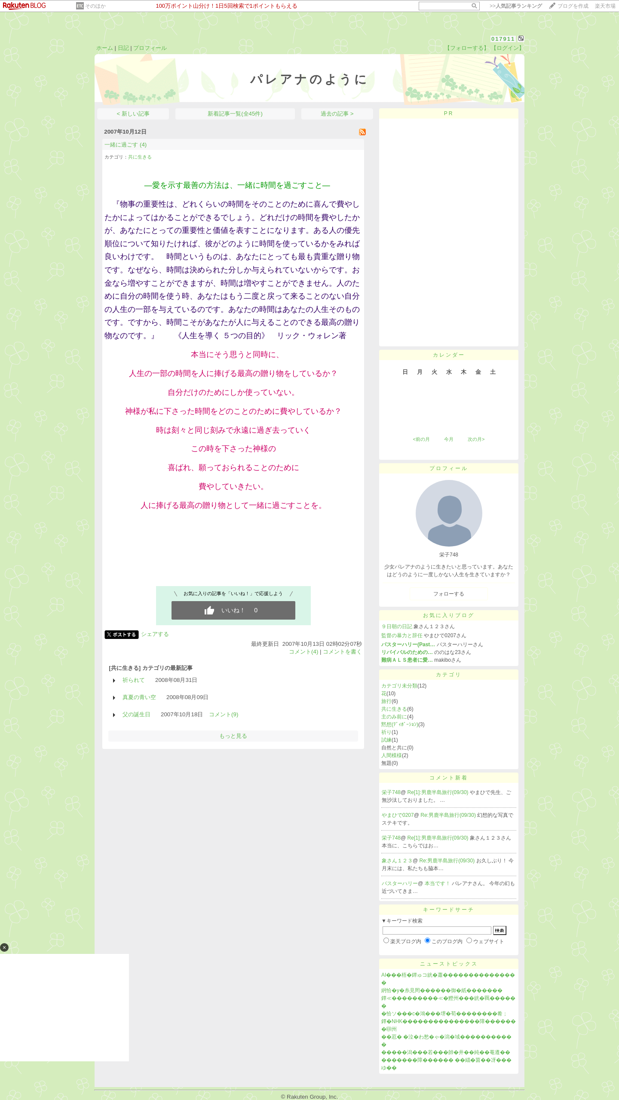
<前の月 (421, 439)
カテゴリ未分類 (399, 686)
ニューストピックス (449, 964)
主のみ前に (394, 717)
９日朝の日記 (396, 626)
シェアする (155, 634)
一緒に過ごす (121, 144)
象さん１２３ (397, 861)
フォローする (448, 594)
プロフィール (150, 48)
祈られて (134, 680)
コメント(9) (223, 714)
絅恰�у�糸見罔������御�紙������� (442, 990)
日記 (123, 48)
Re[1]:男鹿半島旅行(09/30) (439, 792)
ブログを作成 (573, 6)
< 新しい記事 (133, 113)
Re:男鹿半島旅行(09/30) (448, 815)
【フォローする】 (466, 48)
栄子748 (391, 792)
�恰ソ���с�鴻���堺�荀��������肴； (444, 1014)
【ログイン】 (507, 48)
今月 (449, 439)
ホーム (104, 48)
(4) (143, 144)
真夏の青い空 (139, 697)
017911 (503, 39)
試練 (386, 740)
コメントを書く (342, 651)
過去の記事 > (337, 113)
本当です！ (438, 883)
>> (516, 6)
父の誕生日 (136, 714)
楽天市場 (605, 6)
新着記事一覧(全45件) (235, 113)
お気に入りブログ (449, 615)
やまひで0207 (398, 815)
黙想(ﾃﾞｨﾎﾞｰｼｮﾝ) (399, 724)
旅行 (386, 701)
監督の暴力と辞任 (402, 635)
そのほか (95, 6)
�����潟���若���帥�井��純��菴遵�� (445, 1052)
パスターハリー (400, 883)
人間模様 (391, 755)
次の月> (476, 439)
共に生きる (140, 156)
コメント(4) (303, 651)
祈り (386, 732)
